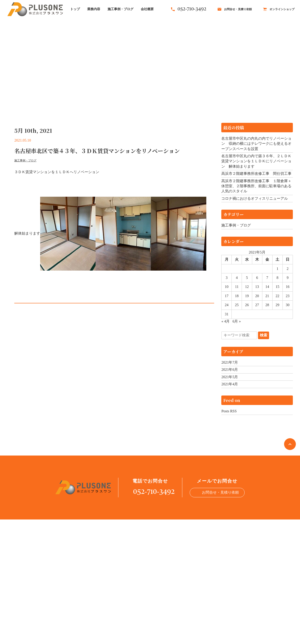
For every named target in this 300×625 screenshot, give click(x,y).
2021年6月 (229, 369)
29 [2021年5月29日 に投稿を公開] (277, 305)
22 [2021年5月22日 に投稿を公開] (277, 296)
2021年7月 (229, 362)
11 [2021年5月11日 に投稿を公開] (236, 287)
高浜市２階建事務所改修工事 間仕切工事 (256, 173)
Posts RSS (229, 411)
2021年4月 (229, 384)
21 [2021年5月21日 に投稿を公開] (267, 296)
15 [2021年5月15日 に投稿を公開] (277, 287)
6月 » (236, 321)
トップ (75, 9)
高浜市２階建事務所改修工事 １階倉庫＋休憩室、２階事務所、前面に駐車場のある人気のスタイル (256, 186)
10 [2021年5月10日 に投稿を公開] (226, 287)
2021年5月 (229, 377)
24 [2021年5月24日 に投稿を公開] (226, 305)
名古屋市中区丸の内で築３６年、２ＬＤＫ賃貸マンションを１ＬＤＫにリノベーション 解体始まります (256, 161)
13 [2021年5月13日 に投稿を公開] (257, 287)
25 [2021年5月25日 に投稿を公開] (237, 305)
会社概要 (147, 9)
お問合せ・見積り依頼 (235, 9)
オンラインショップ (278, 9)
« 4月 (225, 321)
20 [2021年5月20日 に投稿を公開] (257, 296)
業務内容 (93, 9)
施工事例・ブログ (120, 9)
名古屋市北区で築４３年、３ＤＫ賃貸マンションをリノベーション (97, 151)
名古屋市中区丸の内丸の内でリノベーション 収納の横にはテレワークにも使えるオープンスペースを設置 (256, 143)
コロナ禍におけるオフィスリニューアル (254, 198)
